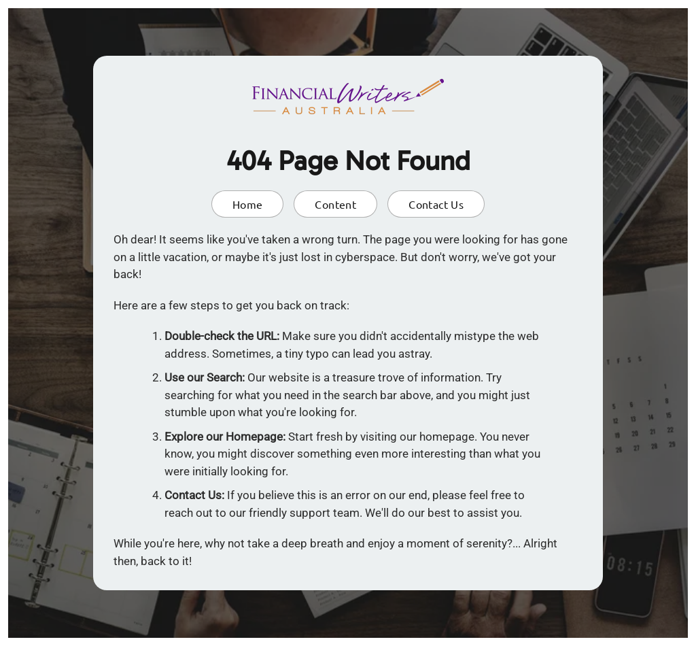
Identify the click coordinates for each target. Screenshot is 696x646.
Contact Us (436, 204)
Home (247, 204)
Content (335, 204)
